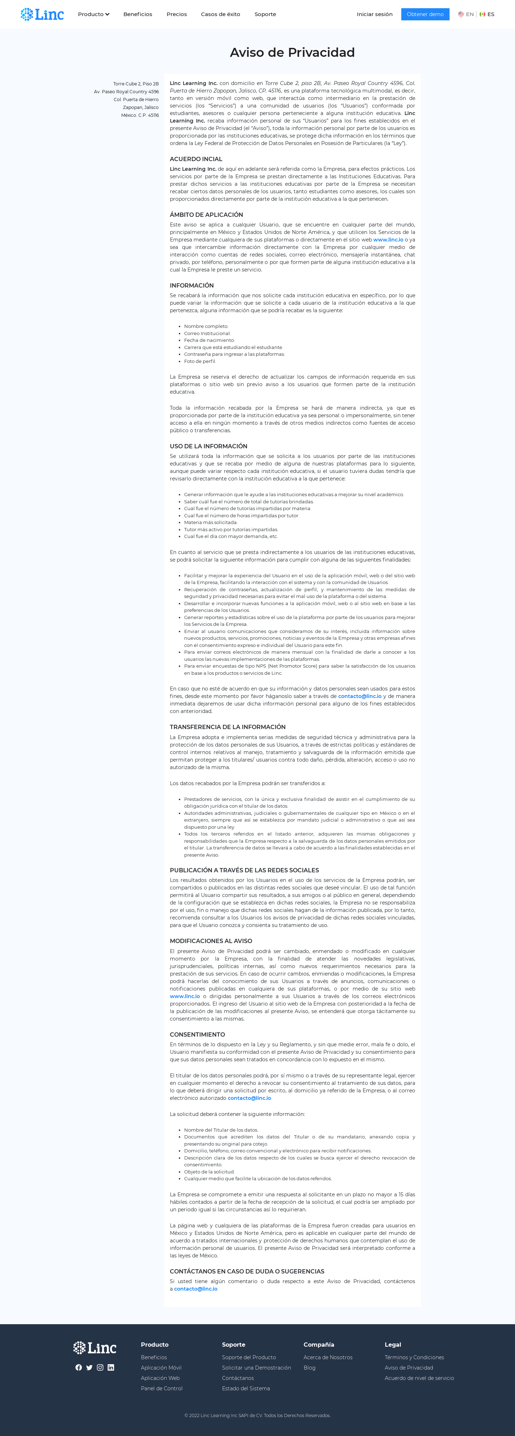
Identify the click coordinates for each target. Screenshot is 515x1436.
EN (466, 14)
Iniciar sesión (375, 14)
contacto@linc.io (360, 696)
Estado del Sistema (246, 1388)
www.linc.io (388, 239)
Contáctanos (238, 1378)
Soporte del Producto (249, 1357)
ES (487, 14)
